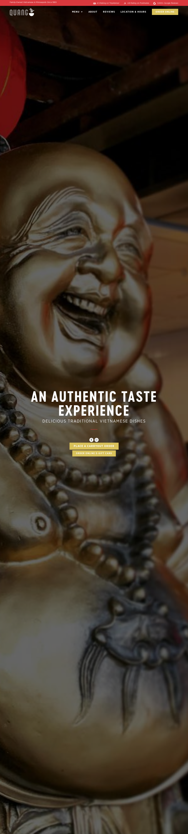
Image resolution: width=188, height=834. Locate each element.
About (92, 12)
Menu (77, 11)
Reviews (109, 12)
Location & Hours (133, 12)
